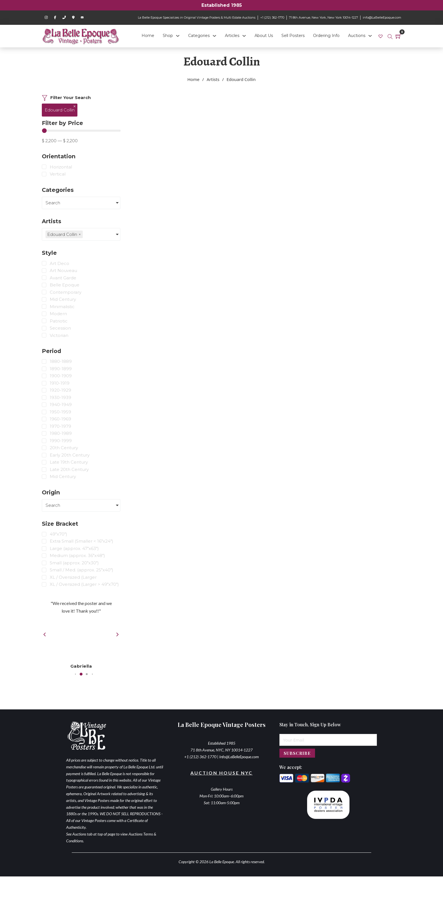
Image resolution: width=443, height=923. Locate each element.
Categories (199, 35)
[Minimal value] (81, 130)
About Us (264, 35)
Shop (168, 35)
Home (148, 35)
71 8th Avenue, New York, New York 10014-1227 (323, 17)
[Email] (328, 753)
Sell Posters (293, 35)
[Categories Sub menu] (214, 36)
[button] (80, 688)
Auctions (356, 35)
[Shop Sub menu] (178, 36)
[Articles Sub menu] (244, 36)
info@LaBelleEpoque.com (382, 17)
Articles (232, 35)
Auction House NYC (221, 786)
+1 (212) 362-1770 (272, 17)
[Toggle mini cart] (398, 36)
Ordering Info (326, 35)
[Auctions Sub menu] (370, 36)
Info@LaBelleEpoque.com (239, 770)
